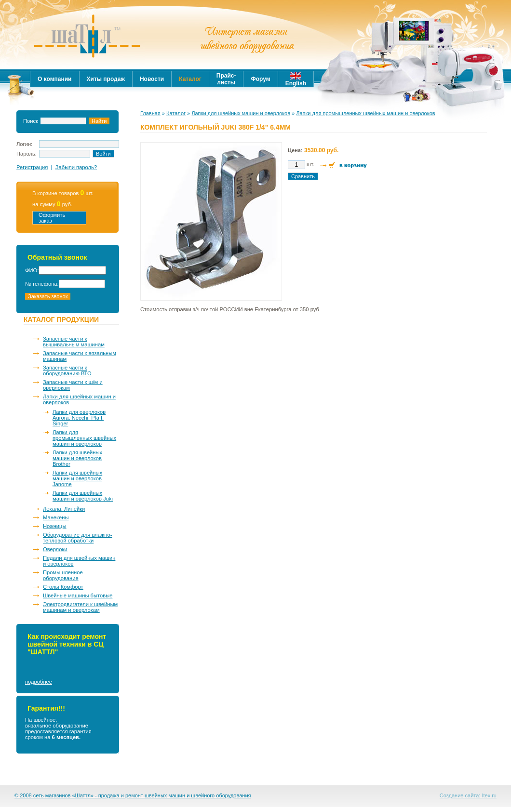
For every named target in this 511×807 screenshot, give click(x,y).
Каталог (176, 113)
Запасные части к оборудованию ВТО (67, 370)
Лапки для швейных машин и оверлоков (79, 399)
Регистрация (32, 167)
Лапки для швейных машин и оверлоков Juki (83, 496)
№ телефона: (42, 284)
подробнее (38, 682)
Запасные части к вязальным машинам (79, 356)
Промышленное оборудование (63, 575)
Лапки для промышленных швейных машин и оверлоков (84, 438)
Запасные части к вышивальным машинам (74, 341)
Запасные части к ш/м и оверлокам (73, 385)
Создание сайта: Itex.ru (468, 795)
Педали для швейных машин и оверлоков (79, 561)
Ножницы (55, 526)
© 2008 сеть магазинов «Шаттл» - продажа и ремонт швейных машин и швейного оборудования (132, 795)
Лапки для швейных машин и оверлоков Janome (77, 478)
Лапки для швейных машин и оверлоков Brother (77, 458)
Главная (150, 113)
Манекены (56, 517)
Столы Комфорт (63, 587)
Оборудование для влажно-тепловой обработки (77, 537)
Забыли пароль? (76, 167)
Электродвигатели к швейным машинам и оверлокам (80, 607)
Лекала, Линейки (64, 509)
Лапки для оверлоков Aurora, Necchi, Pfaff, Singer (79, 417)
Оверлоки (55, 549)
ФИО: (32, 270)
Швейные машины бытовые (77, 595)
